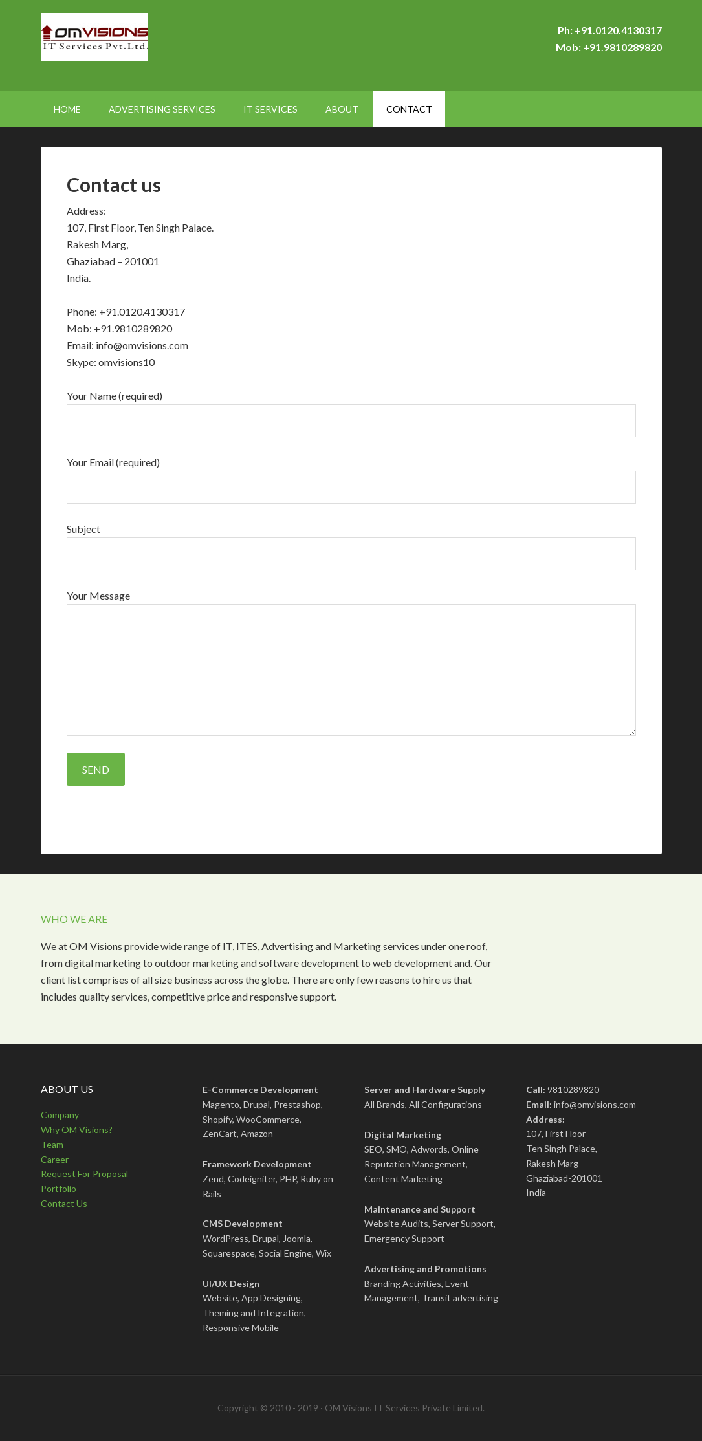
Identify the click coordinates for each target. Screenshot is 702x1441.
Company (60, 1114)
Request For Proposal (84, 1173)
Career (55, 1159)
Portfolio (58, 1188)
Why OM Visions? (77, 1129)
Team (52, 1144)
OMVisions (151, 45)
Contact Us (64, 1203)
